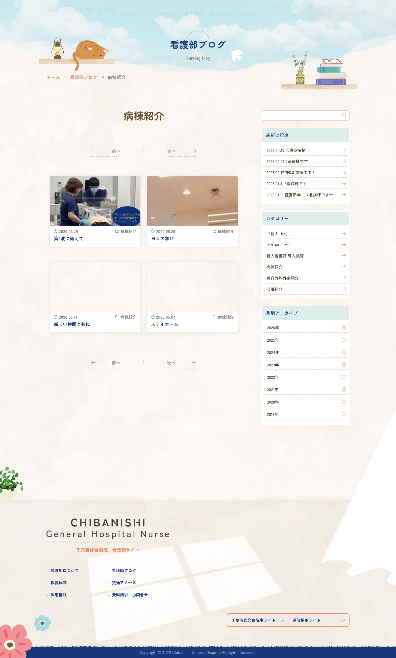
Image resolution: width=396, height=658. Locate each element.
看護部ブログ (83, 77)
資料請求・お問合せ (130, 595)
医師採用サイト (306, 620)
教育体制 (59, 582)
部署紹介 (274, 289)
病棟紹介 (274, 267)
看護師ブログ (124, 570)
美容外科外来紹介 (282, 278)
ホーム (53, 77)
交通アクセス (124, 582)
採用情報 (59, 595)
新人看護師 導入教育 (285, 256)
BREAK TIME (278, 245)
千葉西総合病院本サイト (253, 620)
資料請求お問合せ (328, 12)
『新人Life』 (278, 233)
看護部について (65, 570)
